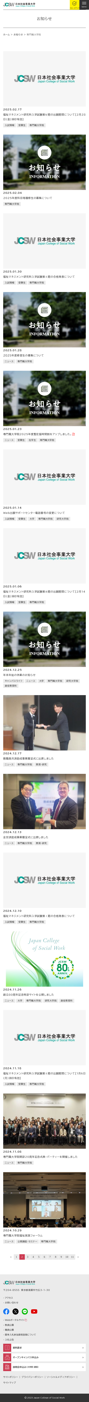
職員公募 (9, 1330)
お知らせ (18, 34)
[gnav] (84, 5)
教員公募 (9, 1325)
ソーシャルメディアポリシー (61, 1377)
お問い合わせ (11, 1303)
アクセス (9, 1298)
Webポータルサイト (14, 1320)
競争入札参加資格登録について (20, 1335)
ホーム (6, 34)
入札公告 (9, 1340)
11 (72, 1257)
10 (66, 1257)
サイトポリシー (10, 1377)
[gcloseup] (74, 5)
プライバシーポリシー (32, 1377)
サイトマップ (9, 1383)
